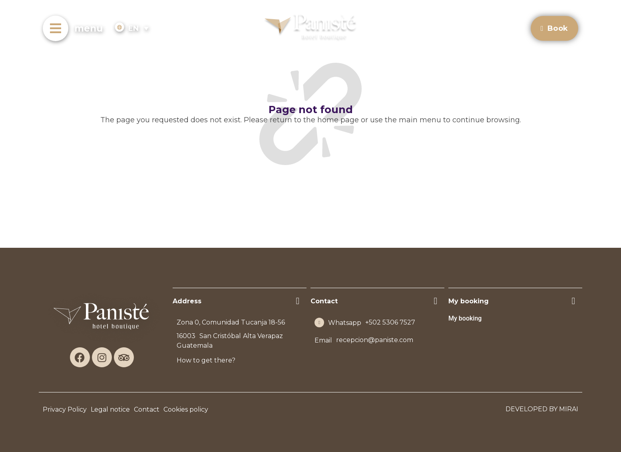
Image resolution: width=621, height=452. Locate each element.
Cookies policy (185, 409)
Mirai (568, 409)
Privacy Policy (65, 409)
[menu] (55, 28)
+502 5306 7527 (390, 322)
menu (88, 28)
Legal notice (110, 409)
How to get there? (206, 360)
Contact (146, 409)
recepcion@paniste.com (374, 340)
